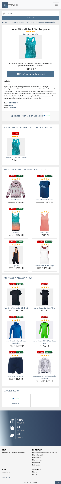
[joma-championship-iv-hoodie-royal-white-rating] (16, 320)
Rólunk (34, 472)
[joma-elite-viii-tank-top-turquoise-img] (16, 147)
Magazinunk (6, 472)
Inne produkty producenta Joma (18, 278)
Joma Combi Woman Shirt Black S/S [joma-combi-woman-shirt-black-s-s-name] (16, 308)
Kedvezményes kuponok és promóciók (44, 452)
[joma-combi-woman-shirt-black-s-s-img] (16, 297)
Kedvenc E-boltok (11, 391)
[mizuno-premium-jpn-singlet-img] (44, 255)
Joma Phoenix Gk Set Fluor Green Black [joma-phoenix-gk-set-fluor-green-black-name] (44, 342)
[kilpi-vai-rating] (16, 212)
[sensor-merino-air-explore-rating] (44, 179)
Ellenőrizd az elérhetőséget (30, 74)
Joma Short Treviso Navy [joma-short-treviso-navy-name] (16, 376)
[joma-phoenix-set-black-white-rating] (44, 287)
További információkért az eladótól (30, 116)
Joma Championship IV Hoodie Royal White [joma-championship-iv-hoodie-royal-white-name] (16, 342)
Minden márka (37, 457)
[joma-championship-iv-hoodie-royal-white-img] (16, 330)
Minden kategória (37, 455)
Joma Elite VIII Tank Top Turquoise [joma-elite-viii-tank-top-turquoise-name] (15, 157)
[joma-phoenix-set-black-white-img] (44, 297)
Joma (11, 105)
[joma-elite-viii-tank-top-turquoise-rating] (16, 137)
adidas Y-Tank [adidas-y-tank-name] (44, 233)
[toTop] (58, 482)
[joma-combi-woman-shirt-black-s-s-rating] (16, 287)
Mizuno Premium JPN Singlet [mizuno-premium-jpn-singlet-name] (44, 266)
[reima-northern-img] (16, 189)
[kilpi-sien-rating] (16, 245)
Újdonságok (36, 462)
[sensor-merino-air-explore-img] (44, 189)
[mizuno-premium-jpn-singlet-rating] (44, 245)
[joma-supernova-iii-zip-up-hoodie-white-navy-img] (44, 365)
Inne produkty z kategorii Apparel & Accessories (25, 170)
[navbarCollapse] (56, 4)
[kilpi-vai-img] (16, 222)
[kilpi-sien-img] (16, 255)
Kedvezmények (37, 465)
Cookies (34, 474)
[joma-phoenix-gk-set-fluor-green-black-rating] (44, 320)
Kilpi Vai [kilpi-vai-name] (16, 233)
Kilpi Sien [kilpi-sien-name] (16, 266)
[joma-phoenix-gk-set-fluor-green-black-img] (44, 330)
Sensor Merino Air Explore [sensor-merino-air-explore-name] (44, 200)
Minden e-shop (37, 460)
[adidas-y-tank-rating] (44, 212)
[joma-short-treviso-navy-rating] (16, 355)
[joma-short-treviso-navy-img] (16, 365)
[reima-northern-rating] (16, 179)
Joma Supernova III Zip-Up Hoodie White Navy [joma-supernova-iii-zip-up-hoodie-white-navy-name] (44, 377)
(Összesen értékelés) (30, 34)
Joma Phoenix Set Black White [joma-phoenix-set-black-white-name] (44, 308)
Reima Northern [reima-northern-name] (16, 200)
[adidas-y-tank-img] (44, 222)
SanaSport (12, 107)
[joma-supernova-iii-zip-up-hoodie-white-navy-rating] (44, 355)
